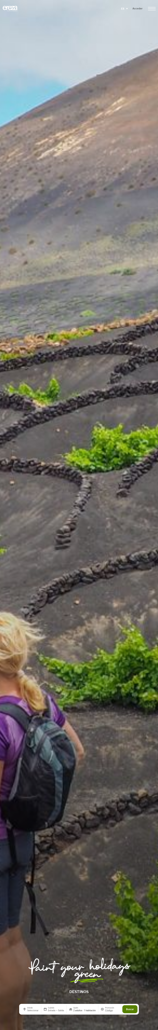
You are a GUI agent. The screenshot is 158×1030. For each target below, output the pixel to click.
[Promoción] (112, 1010)
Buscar (130, 1009)
